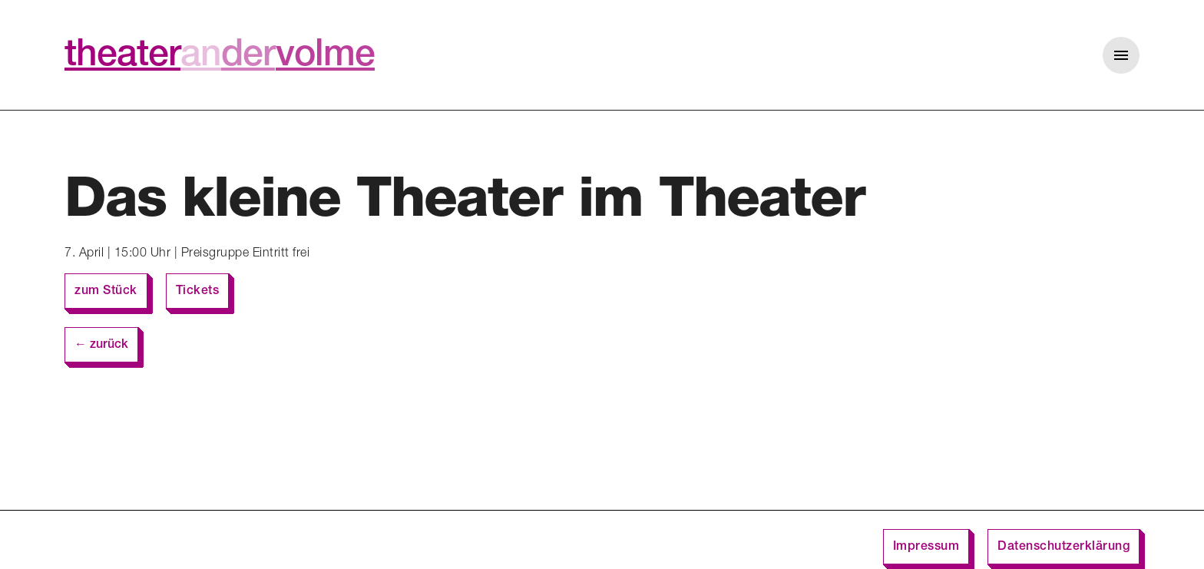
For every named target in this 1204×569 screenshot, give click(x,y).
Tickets (198, 292)
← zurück (101, 345)
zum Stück (105, 292)
